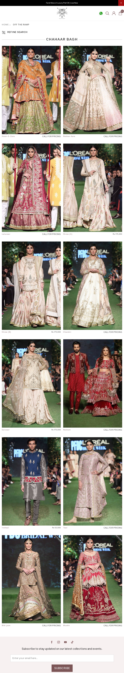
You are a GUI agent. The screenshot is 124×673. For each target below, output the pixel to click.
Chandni (67, 332)
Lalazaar (6, 234)
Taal (65, 527)
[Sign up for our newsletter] (62, 658)
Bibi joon (6, 625)
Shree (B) (6, 332)
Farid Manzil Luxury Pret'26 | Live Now (62, 3)
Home (5, 24)
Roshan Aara (69, 136)
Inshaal (5, 527)
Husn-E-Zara (8, 136)
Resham (67, 430)
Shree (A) (67, 234)
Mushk (66, 625)
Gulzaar (6, 430)
